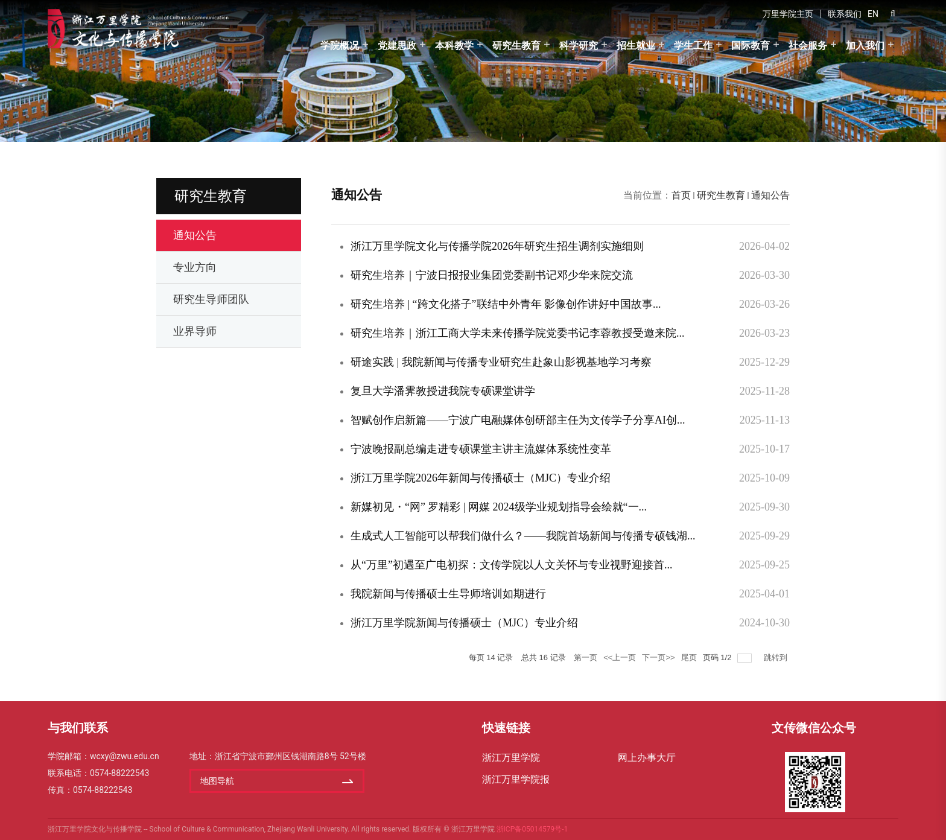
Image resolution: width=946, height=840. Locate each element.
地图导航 (217, 781)
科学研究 (578, 45)
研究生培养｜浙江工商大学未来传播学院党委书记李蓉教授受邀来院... (518, 333)
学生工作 (693, 45)
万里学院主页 (788, 14)
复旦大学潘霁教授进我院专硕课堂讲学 (443, 391)
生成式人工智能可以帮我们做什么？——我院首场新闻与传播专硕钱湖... (523, 536)
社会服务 (808, 45)
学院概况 (339, 45)
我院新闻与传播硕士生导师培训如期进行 (448, 594)
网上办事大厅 (647, 757)
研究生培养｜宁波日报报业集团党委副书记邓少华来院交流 (492, 275)
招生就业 (636, 45)
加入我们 (865, 45)
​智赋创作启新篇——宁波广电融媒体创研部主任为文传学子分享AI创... (518, 420)
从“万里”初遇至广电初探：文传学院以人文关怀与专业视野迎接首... (511, 565)
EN (873, 14)
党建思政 (397, 45)
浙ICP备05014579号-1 (532, 829)
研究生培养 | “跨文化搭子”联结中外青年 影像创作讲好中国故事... (506, 304)
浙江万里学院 (511, 757)
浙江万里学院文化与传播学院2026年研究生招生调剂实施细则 (497, 246)
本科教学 (454, 45)
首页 (681, 195)
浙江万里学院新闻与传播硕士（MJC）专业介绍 (464, 623)
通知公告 (770, 195)
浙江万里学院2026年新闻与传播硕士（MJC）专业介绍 (481, 478)
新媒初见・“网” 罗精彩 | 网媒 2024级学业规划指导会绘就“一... (499, 507)
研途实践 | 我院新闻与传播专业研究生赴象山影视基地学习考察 (501, 362)
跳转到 (777, 657)
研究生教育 (516, 45)
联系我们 (845, 14)
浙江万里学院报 (516, 779)
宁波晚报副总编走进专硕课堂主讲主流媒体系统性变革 (481, 449)
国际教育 (750, 45)
